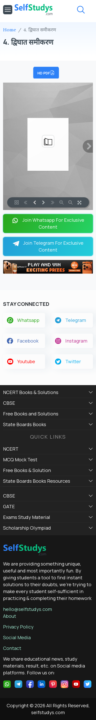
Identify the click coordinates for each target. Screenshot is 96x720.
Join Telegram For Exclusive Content (48, 246)
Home (9, 30)
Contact (12, 648)
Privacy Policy (18, 627)
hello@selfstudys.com (27, 609)
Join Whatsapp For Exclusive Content (48, 223)
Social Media (17, 637)
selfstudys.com (48, 712)
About (9, 616)
